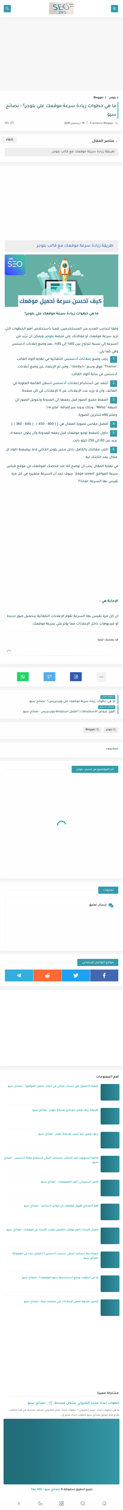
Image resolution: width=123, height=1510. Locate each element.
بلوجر (112, 98)
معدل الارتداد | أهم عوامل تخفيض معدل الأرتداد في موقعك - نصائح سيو (52, 1230)
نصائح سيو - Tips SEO (45, 1489)
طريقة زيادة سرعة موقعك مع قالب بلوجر (83, 152)
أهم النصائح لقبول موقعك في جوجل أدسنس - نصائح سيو (61, 1206)
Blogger (99, 98)
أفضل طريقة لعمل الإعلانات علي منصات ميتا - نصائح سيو (61, 1301)
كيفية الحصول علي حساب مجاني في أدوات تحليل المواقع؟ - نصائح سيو (53, 1086)
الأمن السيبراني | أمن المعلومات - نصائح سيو (69, 1182)
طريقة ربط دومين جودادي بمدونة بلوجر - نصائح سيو (65, 1110)
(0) (9, 123)
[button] (76, 676)
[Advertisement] (61, 54)
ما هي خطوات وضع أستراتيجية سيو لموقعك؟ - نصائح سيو (60, 1277)
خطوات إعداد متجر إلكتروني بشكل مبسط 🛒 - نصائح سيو (73, 1403)
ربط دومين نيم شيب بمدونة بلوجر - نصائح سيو (68, 1134)
